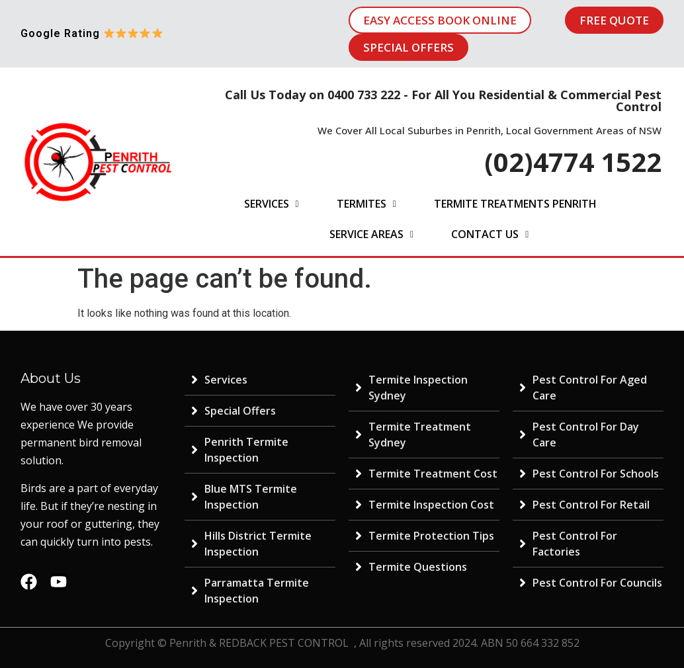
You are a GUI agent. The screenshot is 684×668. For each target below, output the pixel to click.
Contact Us (490, 234)
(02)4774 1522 (573, 162)
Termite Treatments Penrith (515, 203)
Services (271, 203)
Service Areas (371, 234)
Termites (366, 203)
